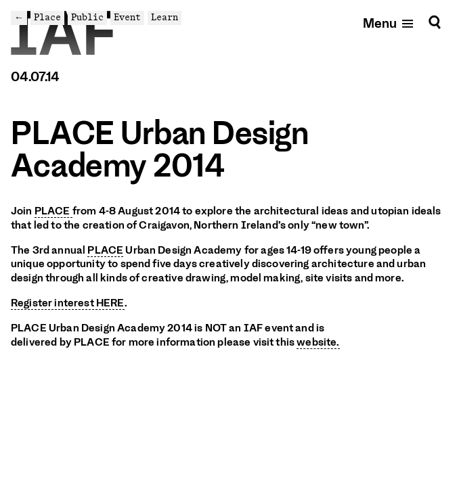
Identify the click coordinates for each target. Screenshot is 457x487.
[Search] (434, 22)
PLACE (53, 211)
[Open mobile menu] (389, 22)
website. (318, 342)
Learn (164, 17)
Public (87, 17)
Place (47, 17)
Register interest (68, 303)
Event (127, 17)
